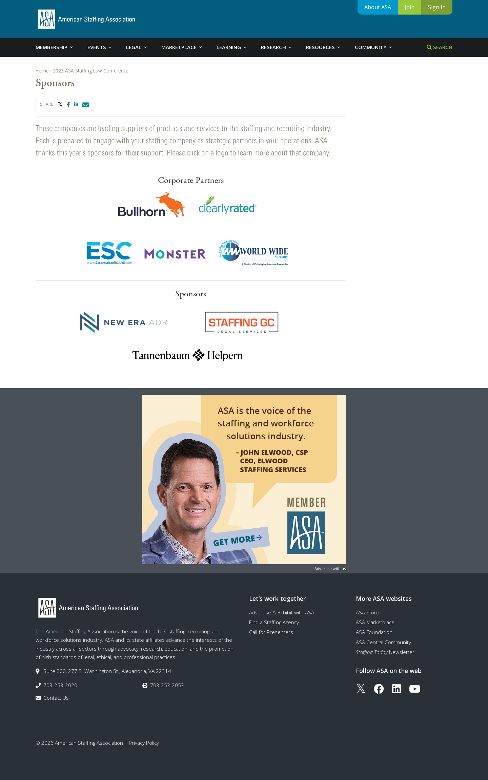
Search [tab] (439, 47)
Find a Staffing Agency (274, 622)
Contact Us (56, 697)
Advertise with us (330, 568)
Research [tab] (276, 47)
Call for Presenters (271, 632)
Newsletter (385, 652)
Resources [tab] (323, 47)
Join (409, 7)
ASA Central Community (383, 642)
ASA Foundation (374, 632)
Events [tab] (100, 47)
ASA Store (367, 612)
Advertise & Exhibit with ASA (281, 612)
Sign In (437, 7)
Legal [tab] (137, 47)
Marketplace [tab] (182, 47)
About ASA (377, 7)
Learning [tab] (232, 47)
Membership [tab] (55, 47)
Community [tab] (374, 47)
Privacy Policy (144, 742)
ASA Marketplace (375, 622)
